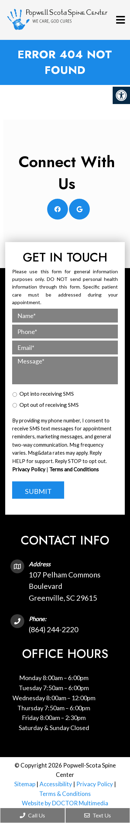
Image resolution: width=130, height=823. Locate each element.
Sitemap (24, 784)
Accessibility (56, 784)
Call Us (32, 815)
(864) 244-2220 (53, 629)
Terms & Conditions (65, 793)
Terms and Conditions (74, 469)
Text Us (97, 815)
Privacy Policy (28, 469)
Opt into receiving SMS (46, 393)
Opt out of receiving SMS (49, 404)
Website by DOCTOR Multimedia (65, 803)
